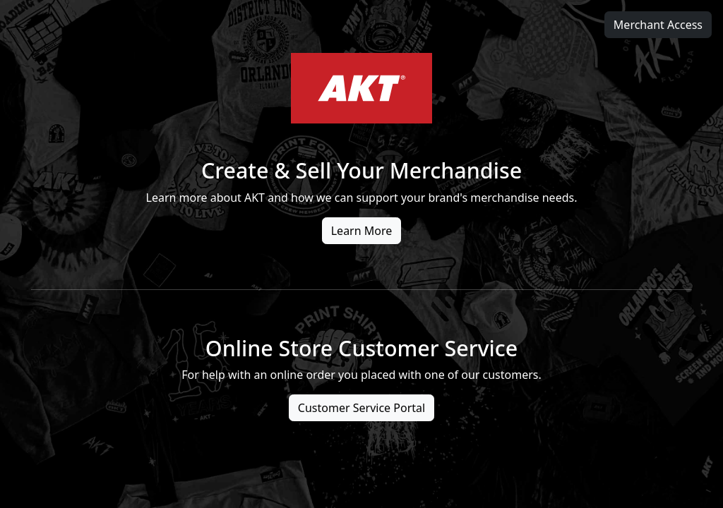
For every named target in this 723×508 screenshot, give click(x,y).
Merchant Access (658, 24)
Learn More (362, 230)
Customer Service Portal (361, 408)
